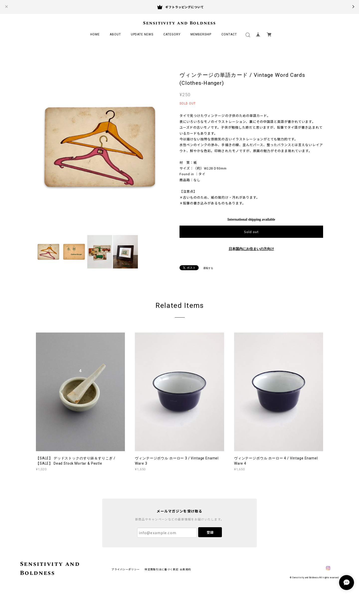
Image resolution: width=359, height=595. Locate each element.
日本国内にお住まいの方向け (251, 249)
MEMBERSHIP (201, 34)
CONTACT (229, 34)
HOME (95, 34)
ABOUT (115, 34)
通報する (208, 268)
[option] (100, 147)
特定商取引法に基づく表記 (161, 569)
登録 (210, 532)
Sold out (251, 231)
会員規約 (185, 569)
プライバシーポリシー (125, 569)
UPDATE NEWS (142, 34)
